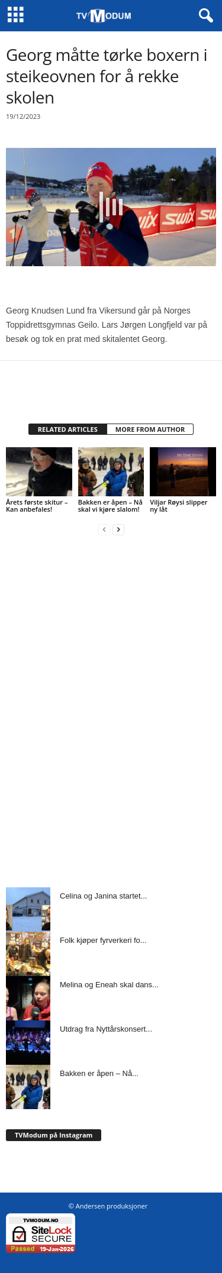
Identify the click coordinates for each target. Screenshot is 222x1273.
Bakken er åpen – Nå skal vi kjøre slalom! (110, 505)
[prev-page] (104, 529)
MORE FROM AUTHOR (150, 429)
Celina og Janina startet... (103, 895)
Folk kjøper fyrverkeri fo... (103, 940)
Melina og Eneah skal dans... (109, 984)
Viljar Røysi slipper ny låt (178, 505)
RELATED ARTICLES (68, 429)
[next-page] (118, 529)
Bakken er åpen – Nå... (99, 1073)
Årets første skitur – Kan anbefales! (36, 505)
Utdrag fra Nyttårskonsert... (106, 1029)
